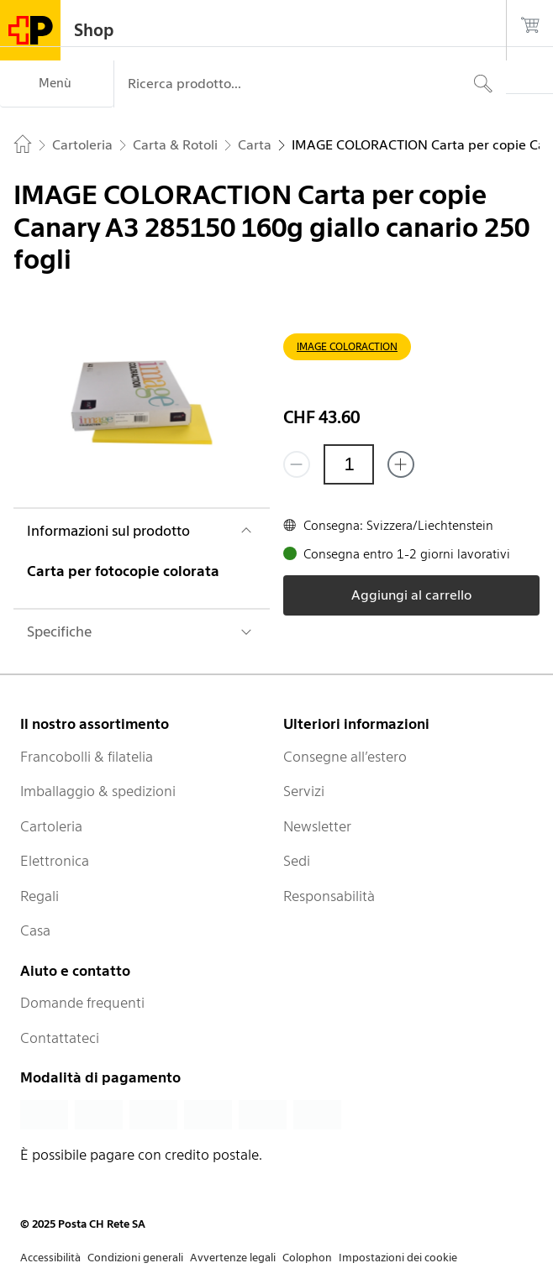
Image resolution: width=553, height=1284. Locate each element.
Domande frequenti (82, 1002)
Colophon (307, 1257)
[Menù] (56, 83)
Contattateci (59, 1038)
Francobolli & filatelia (86, 756)
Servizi (303, 791)
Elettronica (54, 860)
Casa (35, 930)
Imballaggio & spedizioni (98, 791)
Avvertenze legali (233, 1257)
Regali (39, 896)
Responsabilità (329, 896)
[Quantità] (349, 464)
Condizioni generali (135, 1257)
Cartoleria (51, 826)
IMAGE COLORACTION (347, 346)
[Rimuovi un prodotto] (296, 464)
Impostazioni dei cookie (398, 1257)
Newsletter (317, 826)
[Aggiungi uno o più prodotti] (400, 464)
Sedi (296, 860)
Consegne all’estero (345, 756)
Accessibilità (50, 1257)
